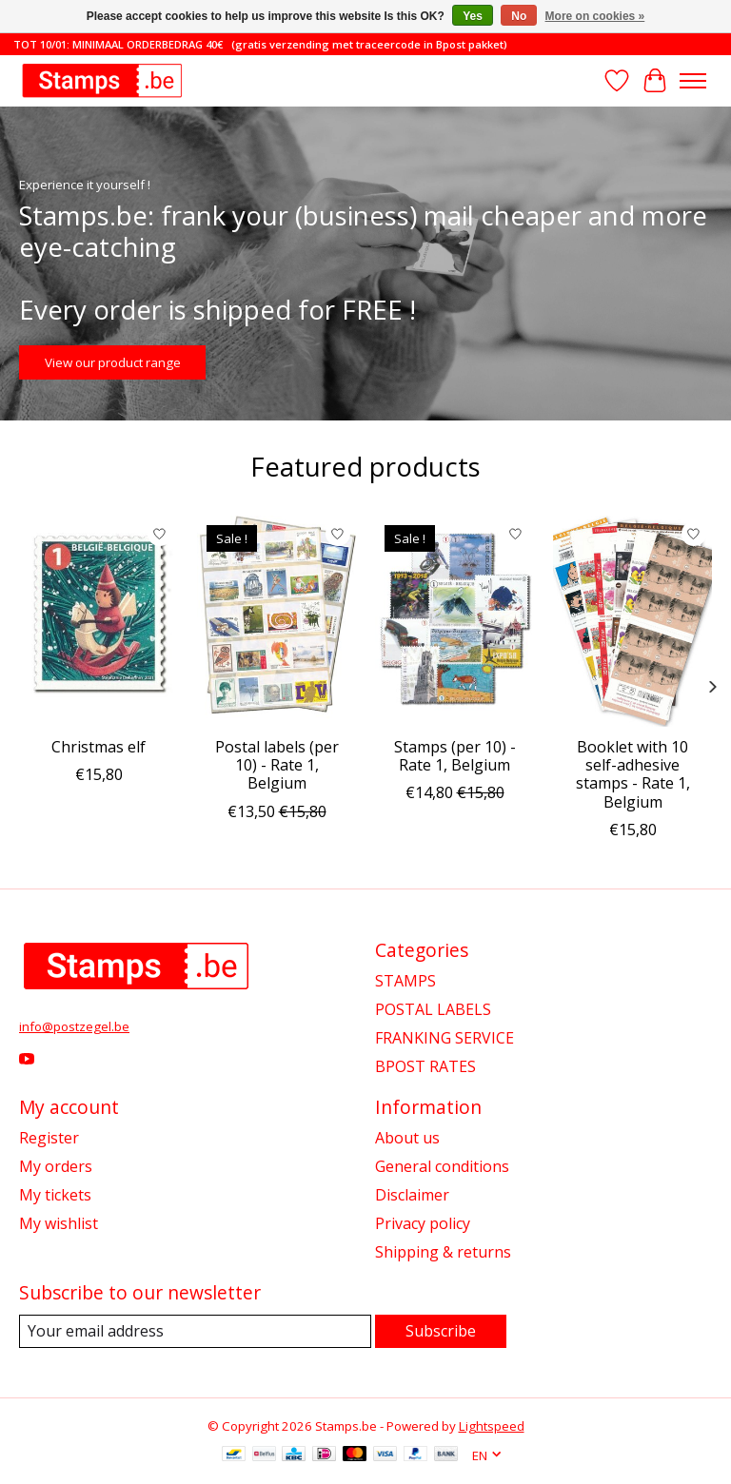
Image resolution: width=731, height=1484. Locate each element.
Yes (473, 16)
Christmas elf (98, 746)
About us (407, 1137)
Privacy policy (422, 1223)
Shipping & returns (443, 1251)
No (518, 16)
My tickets (55, 1194)
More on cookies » (595, 16)
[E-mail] (195, 1331)
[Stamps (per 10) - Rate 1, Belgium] (454, 621)
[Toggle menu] (693, 81)
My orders (55, 1166)
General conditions (442, 1166)
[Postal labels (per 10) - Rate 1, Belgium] (276, 621)
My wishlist (58, 1223)
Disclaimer (412, 1194)
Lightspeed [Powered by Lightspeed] (491, 1426)
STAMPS (405, 980)
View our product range (113, 361)
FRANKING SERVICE (444, 1037)
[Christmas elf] (98, 621)
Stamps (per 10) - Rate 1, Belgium (455, 755)
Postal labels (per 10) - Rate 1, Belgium (277, 764)
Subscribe (440, 1330)
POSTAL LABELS (433, 1009)
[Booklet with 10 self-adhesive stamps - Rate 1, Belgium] (632, 621)
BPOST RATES (425, 1066)
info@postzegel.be (74, 1026)
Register (49, 1137)
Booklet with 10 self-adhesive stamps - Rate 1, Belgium (633, 774)
